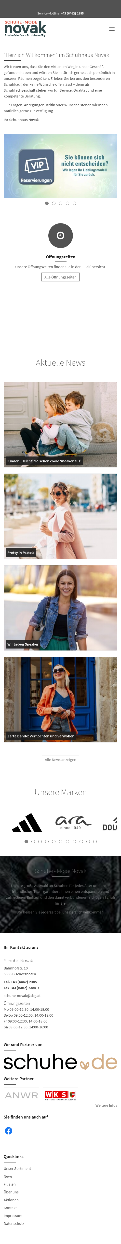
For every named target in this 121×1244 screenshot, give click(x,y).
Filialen (10, 1184)
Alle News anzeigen (60, 762)
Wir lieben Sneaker (23, 645)
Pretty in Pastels (20, 553)
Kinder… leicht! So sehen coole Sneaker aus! (44, 461)
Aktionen (11, 1199)
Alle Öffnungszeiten (60, 277)
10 (88, 841)
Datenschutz (14, 1223)
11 (95, 841)
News (8, 1176)
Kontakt (10, 1207)
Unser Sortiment (17, 1168)
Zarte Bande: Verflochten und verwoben (40, 736)
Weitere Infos (106, 1105)
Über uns (11, 1191)
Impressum (13, 1215)
